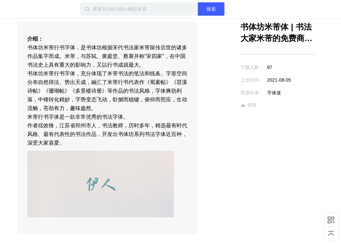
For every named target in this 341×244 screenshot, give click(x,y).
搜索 (211, 9)
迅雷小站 (39, 9)
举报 (248, 105)
